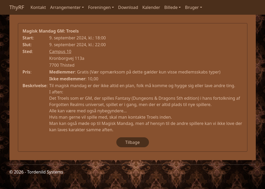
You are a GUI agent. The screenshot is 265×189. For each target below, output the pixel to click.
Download (128, 7)
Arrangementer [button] (65, 7)
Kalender (151, 7)
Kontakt (38, 7)
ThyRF (16, 7)
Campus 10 (60, 51)
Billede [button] (171, 7)
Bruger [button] (192, 7)
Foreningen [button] (99, 7)
